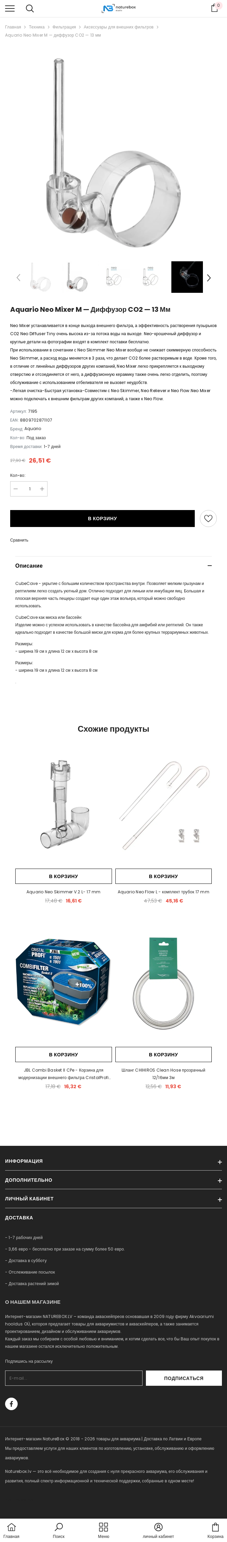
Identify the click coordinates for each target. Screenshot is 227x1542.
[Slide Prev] (19, 279)
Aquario (32, 428)
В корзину (102, 518)
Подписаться (203, 1378)
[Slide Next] (208, 279)
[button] (58, 1531)
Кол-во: (17, 475)
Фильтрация (64, 27)
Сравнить (19, 540)
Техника (36, 27)
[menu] (10, 8)
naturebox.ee (19, 1500)
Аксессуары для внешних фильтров (119, 27)
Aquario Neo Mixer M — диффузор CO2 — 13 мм (53, 35)
